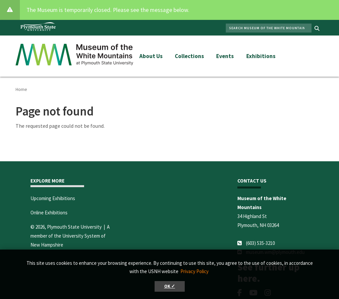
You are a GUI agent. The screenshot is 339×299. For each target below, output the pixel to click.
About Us (151, 56)
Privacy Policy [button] (194, 271)
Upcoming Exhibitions (52, 198)
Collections (189, 56)
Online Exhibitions (49, 212)
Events (225, 56)
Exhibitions (260, 56)
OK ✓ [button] (169, 286)
